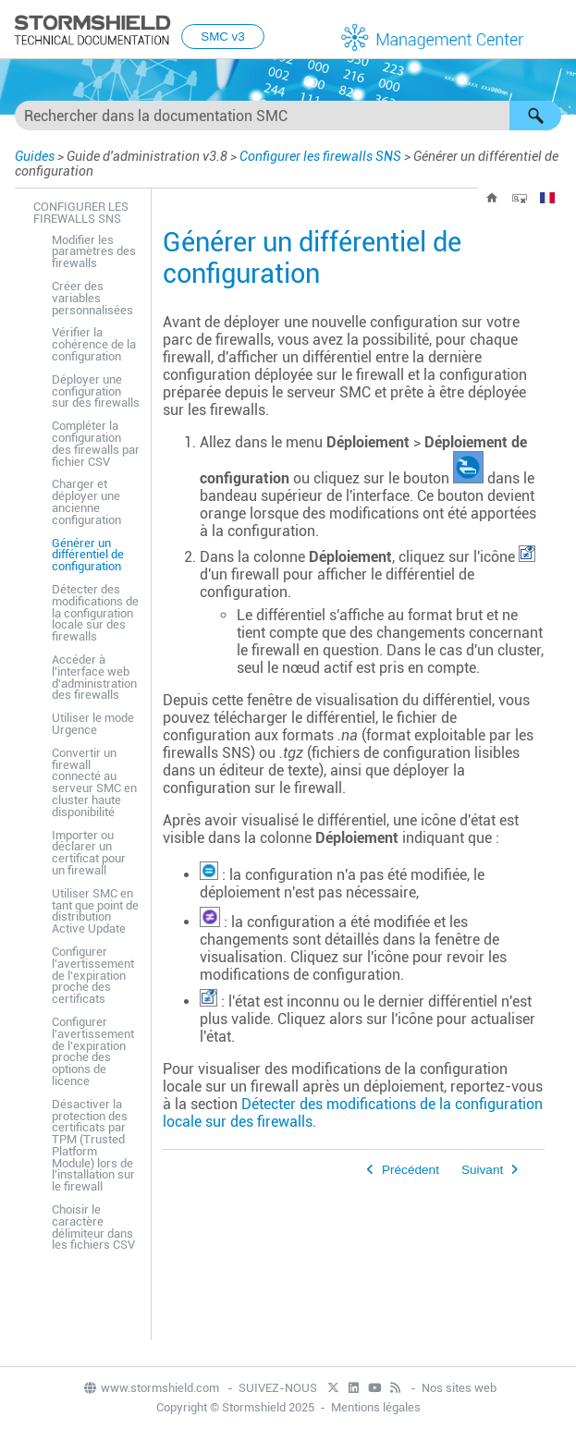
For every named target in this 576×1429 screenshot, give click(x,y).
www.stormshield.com (151, 1388)
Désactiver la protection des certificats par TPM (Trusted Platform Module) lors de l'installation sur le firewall (93, 1145)
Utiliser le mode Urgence (93, 724)
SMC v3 (222, 36)
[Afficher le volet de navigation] (554, 30)
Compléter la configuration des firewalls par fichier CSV (96, 443)
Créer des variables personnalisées (92, 298)
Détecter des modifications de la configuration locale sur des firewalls (95, 612)
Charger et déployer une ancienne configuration (86, 501)
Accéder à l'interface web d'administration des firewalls (94, 677)
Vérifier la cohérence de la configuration (94, 344)
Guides (35, 156)
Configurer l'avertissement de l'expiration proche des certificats (93, 975)
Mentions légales (376, 1407)
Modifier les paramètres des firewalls (94, 252)
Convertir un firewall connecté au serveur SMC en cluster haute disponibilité (94, 782)
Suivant (482, 1170)
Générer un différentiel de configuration (88, 555)
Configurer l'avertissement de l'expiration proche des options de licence (93, 1051)
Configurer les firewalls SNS (320, 156)
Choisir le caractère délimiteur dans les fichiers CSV (93, 1227)
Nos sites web (459, 1388)
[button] (535, 115)
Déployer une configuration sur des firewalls (96, 391)
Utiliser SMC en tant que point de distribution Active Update (95, 910)
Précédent (410, 1170)
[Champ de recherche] (288, 115)
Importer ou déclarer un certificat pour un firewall (89, 852)
